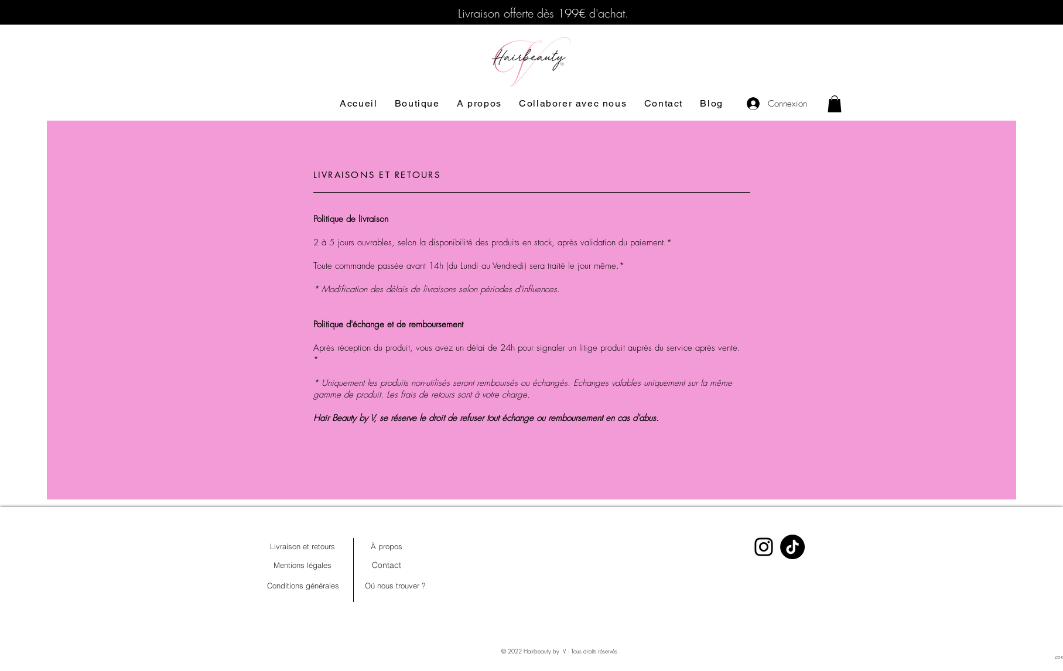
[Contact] (386, 565)
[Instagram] (763, 547)
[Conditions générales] (303, 585)
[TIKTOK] (792, 547)
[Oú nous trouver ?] (395, 585)
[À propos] (386, 546)
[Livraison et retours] (302, 546)
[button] (835, 103)
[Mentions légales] (302, 565)
